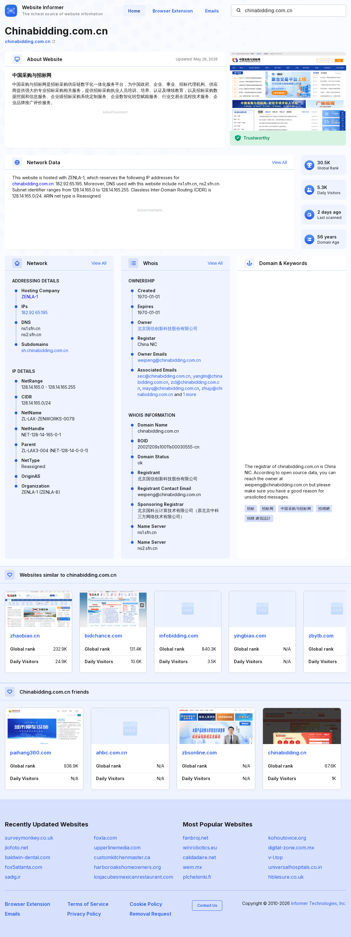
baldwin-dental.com (27, 857)
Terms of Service (88, 904)
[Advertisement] (115, 129)
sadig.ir (13, 877)
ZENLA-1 (29, 296)
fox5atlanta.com (23, 867)
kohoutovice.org (287, 838)
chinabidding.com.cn (30, 41)
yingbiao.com (250, 636)
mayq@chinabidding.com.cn (170, 388)
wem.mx (192, 867)
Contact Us (207, 905)
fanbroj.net (195, 838)
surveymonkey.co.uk (29, 838)
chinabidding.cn (287, 753)
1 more (189, 394)
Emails (212, 10)
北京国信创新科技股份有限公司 (168, 328)
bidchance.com (103, 636)
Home (134, 10)
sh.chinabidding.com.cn (44, 350)
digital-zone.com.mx (291, 847)
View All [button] (279, 162)
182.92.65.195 (34, 312)
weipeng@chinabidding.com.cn (169, 360)
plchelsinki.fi (197, 877)
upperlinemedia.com (117, 847)
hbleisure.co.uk (286, 877)
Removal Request (150, 914)
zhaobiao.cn (25, 636)
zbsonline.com (199, 753)
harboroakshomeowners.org (127, 867)
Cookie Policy (146, 904)
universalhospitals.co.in (295, 867)
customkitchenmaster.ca (122, 857)
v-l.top (275, 857)
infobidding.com (178, 636)
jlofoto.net (16, 847)
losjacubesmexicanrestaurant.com (133, 877)
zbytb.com (321, 636)
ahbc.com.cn (111, 753)
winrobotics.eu (200, 847)
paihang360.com (30, 753)
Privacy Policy (84, 914)
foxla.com (105, 838)
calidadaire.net (199, 857)
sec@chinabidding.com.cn (164, 376)
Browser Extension (173, 10)
